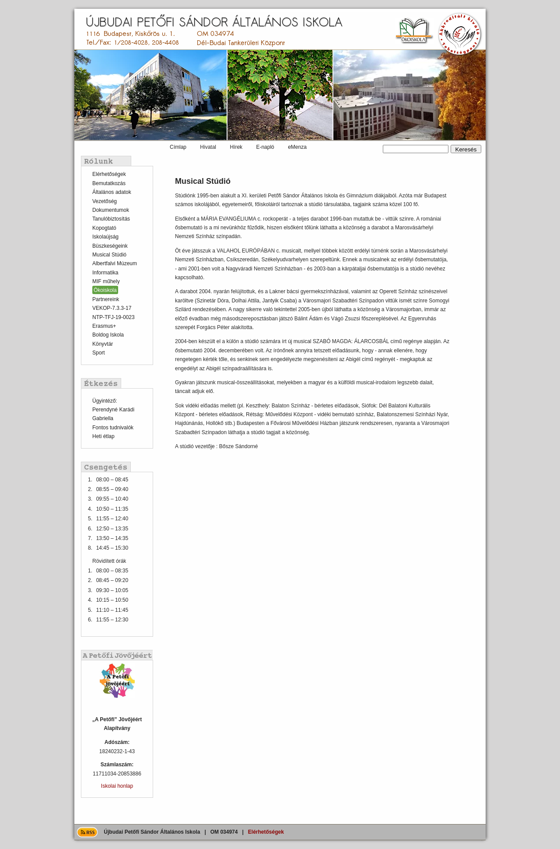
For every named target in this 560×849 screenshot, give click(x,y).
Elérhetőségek (109, 174)
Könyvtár (102, 344)
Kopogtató (104, 228)
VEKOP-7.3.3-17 (111, 308)
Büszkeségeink (110, 246)
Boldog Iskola (108, 335)
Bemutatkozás (109, 183)
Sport (98, 353)
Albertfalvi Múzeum (114, 263)
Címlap (178, 147)
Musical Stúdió (109, 255)
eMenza (297, 147)
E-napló (265, 147)
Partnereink (105, 299)
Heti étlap (103, 436)
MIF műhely (106, 281)
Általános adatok (111, 192)
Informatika (105, 273)
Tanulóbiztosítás (111, 219)
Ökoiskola (105, 290)
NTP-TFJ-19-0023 (113, 317)
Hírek (236, 147)
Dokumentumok (110, 210)
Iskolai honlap (117, 786)
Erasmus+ (104, 326)
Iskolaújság (105, 237)
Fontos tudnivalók (112, 427)
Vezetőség (104, 201)
